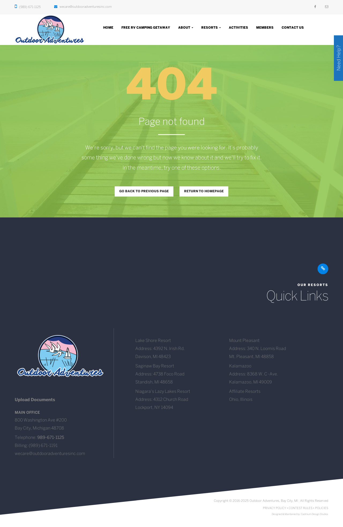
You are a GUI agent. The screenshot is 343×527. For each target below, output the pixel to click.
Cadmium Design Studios (314, 514)
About (185, 27)
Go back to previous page (144, 191)
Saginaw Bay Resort (154, 366)
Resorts (211, 27)
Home (108, 27)
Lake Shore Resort (153, 341)
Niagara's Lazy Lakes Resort (162, 392)
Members (265, 27)
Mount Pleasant (244, 341)
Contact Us (293, 27)
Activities (238, 27)
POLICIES (321, 508)
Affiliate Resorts (244, 392)
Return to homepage (204, 191)
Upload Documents (35, 400)
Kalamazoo (240, 366)
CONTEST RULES (300, 508)
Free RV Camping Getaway (145, 27)
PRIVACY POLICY (274, 508)
